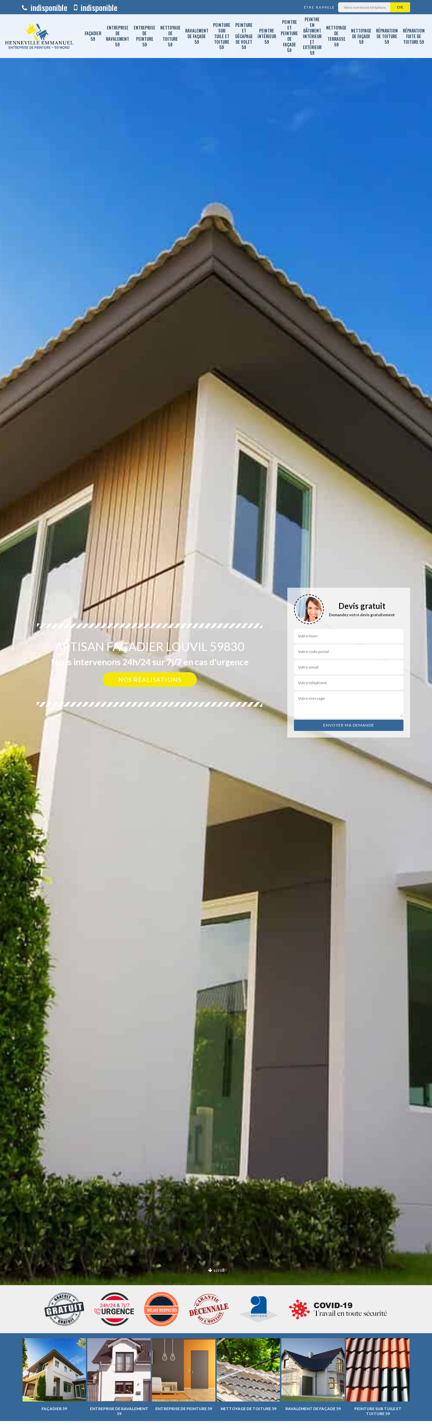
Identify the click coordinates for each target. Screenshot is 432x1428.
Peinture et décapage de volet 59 (244, 36)
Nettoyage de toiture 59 (170, 36)
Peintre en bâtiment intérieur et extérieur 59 (312, 36)
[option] (216, 714)
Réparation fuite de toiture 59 (414, 36)
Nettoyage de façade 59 (361, 36)
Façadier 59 (93, 36)
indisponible (44, 7)
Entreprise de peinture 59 (144, 36)
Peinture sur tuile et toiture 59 (221, 36)
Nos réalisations (149, 679)
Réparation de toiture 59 (387, 36)
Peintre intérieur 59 (266, 36)
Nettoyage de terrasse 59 (336, 36)
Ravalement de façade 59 (196, 36)
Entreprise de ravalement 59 (117, 36)
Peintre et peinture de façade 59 (289, 36)
